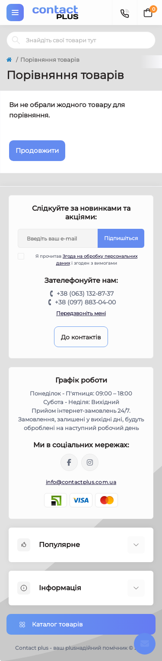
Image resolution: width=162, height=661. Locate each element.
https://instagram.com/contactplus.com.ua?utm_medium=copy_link (90, 462)
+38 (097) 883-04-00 (85, 302)
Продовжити (37, 150)
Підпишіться (121, 238)
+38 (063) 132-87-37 (85, 293)
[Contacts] (124, 12)
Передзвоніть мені (81, 313)
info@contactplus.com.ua (81, 482)
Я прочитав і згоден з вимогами (83, 259)
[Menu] (15, 12)
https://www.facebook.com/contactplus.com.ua (69, 462)
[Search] (15, 40)
